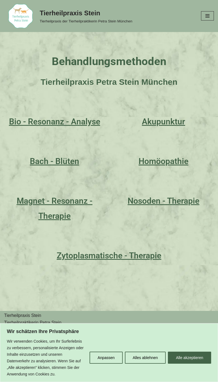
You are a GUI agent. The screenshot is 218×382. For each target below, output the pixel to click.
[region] (109, 352)
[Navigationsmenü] (207, 16)
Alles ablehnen (145, 357)
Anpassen (105, 357)
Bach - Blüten (54, 161)
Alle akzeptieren (189, 357)
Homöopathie (163, 161)
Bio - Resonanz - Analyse (54, 121)
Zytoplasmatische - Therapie (109, 255)
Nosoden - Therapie (163, 201)
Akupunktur (163, 121)
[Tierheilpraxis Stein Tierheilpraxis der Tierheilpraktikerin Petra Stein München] (68, 16)
